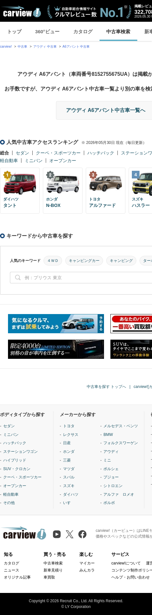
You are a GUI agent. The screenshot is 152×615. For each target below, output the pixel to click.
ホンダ (69, 451)
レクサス (70, 434)
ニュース (11, 570)
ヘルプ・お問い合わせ (130, 577)
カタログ (82, 31)
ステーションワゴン (20, 451)
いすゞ (69, 503)
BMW (108, 434)
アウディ (111, 451)
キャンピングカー (84, 260)
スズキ (69, 486)
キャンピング (121, 260)
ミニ (107, 460)
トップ (14, 31)
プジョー (111, 477)
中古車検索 (118, 31)
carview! (6, 46)
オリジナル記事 (17, 577)
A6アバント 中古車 (76, 46)
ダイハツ (70, 494)
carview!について (126, 563)
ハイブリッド (14, 460)
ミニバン (34, 160)
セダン (22, 152)
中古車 (22, 46)
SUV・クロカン (16, 469)
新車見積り (53, 570)
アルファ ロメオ (118, 494)
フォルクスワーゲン (120, 443)
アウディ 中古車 (45, 46)
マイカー (87, 563)
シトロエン (113, 486)
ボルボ (109, 503)
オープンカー (62, 160)
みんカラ (87, 570)
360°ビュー (47, 31)
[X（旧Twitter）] (69, 534)
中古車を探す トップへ (106, 387)
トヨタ (69, 426)
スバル (69, 477)
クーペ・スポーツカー (58, 152)
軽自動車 (9, 160)
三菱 (67, 460)
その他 (9, 503)
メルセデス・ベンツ (120, 426)
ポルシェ (111, 469)
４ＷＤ (53, 260)
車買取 (49, 577)
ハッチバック (100, 152)
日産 (67, 443)
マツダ (69, 469)
